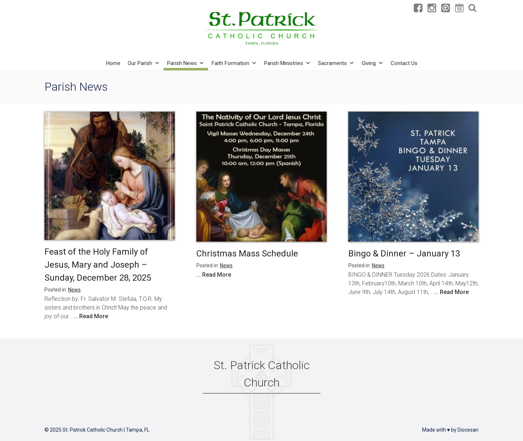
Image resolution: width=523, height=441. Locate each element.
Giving (372, 63)
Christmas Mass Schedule (247, 253)
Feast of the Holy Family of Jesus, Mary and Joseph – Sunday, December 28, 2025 (97, 265)
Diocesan (468, 430)
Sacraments (336, 63)
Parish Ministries (287, 63)
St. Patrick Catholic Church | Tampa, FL (106, 430)
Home (113, 63)
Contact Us (404, 63)
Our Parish (144, 63)
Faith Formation (234, 63)
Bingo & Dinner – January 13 (404, 253)
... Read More (90, 316)
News (74, 290)
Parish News (185, 63)
